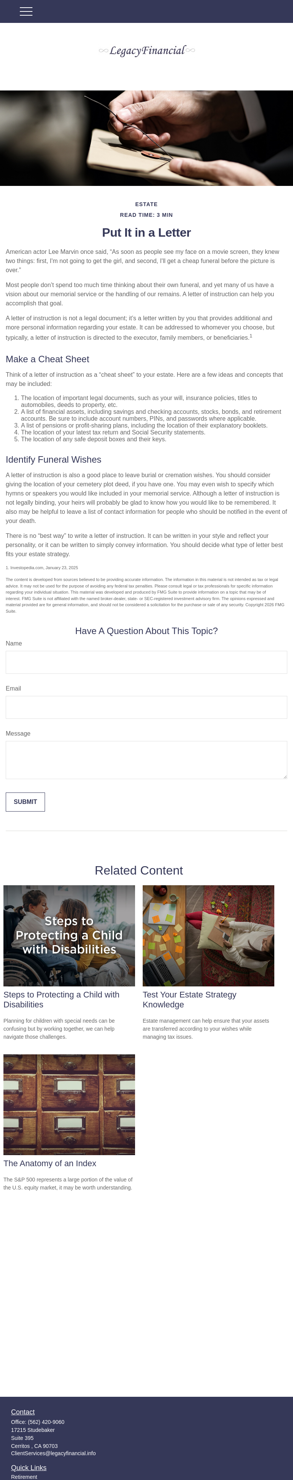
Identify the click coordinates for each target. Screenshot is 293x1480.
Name (14, 643)
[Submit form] (25, 802)
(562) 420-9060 (46, 1422)
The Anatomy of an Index (49, 1163)
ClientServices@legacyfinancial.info (53, 1453)
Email (13, 688)
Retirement (24, 1477)
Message (18, 733)
